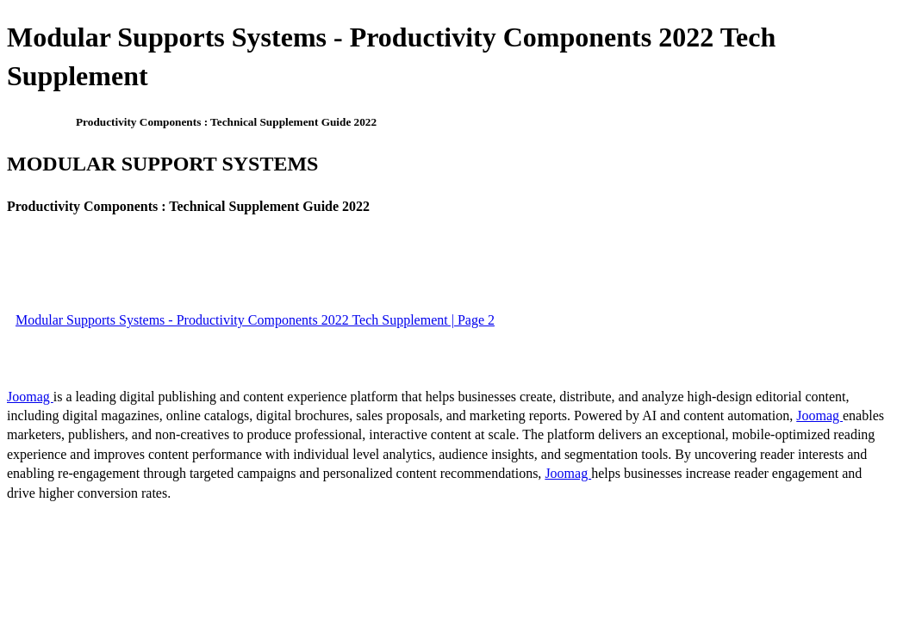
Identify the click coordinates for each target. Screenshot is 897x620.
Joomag (30, 396)
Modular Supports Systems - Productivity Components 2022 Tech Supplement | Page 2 (255, 320)
